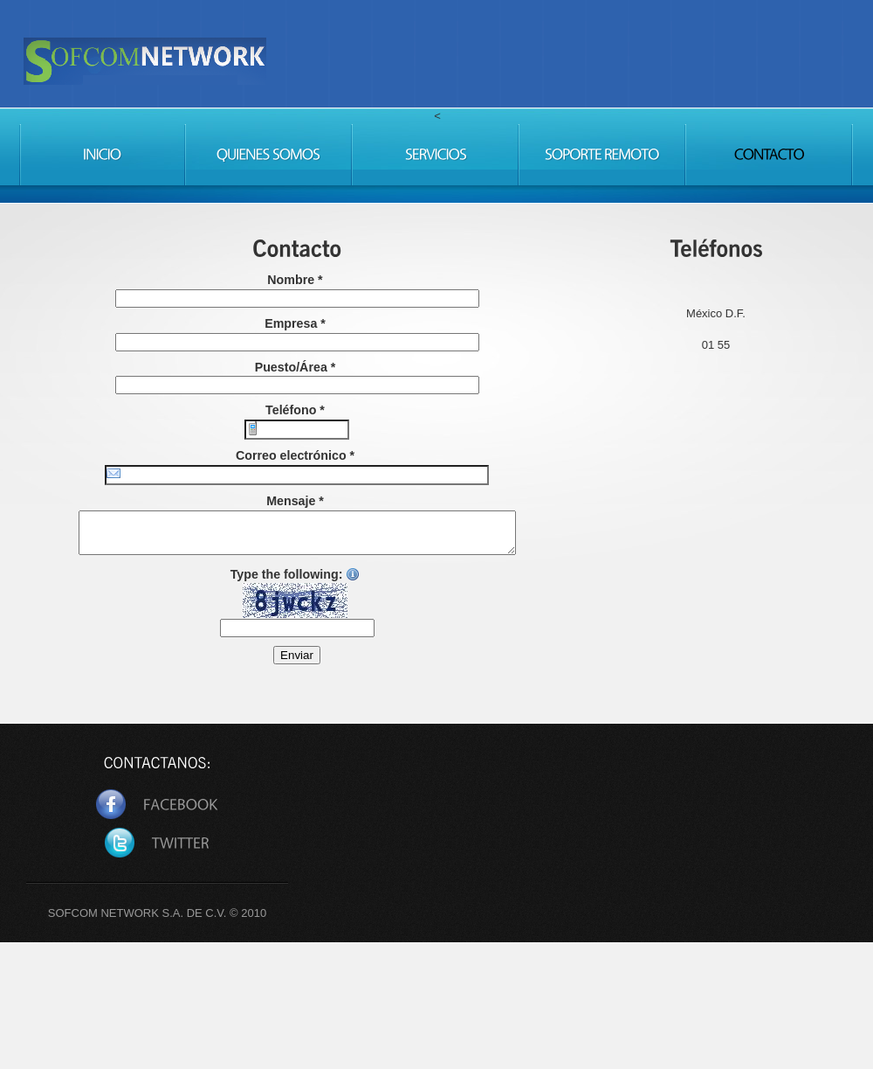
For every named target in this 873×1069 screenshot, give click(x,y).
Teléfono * (295, 410)
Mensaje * (295, 501)
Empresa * (295, 323)
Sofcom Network (285, 81)
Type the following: (295, 600)
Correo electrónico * (295, 455)
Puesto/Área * (295, 367)
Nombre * (294, 280)
